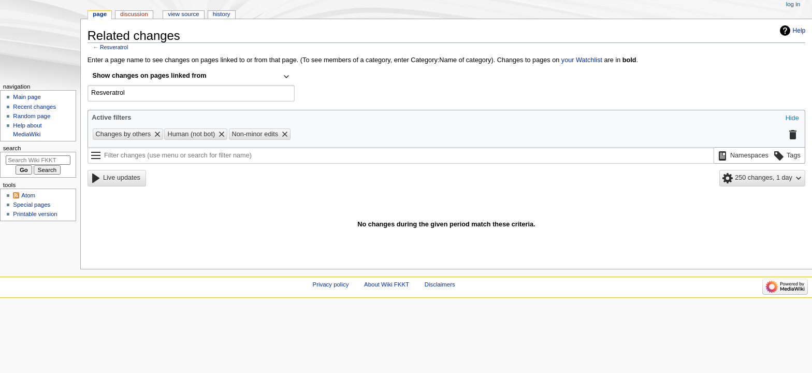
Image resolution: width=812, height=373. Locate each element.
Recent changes (34, 107)
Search (12, 148)
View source (183, 14)
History (221, 14)
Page (100, 14)
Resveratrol (114, 47)
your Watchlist (581, 60)
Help (799, 30)
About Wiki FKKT (386, 284)
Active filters (111, 117)
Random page (31, 116)
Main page (27, 97)
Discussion (134, 14)
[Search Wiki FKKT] (38, 160)
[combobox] (191, 76)
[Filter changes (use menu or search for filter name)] (401, 155)
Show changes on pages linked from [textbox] (150, 75)
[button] (792, 118)
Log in (793, 4)
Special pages (31, 205)
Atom (28, 195)
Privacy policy (331, 284)
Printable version (35, 214)
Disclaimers (440, 284)
